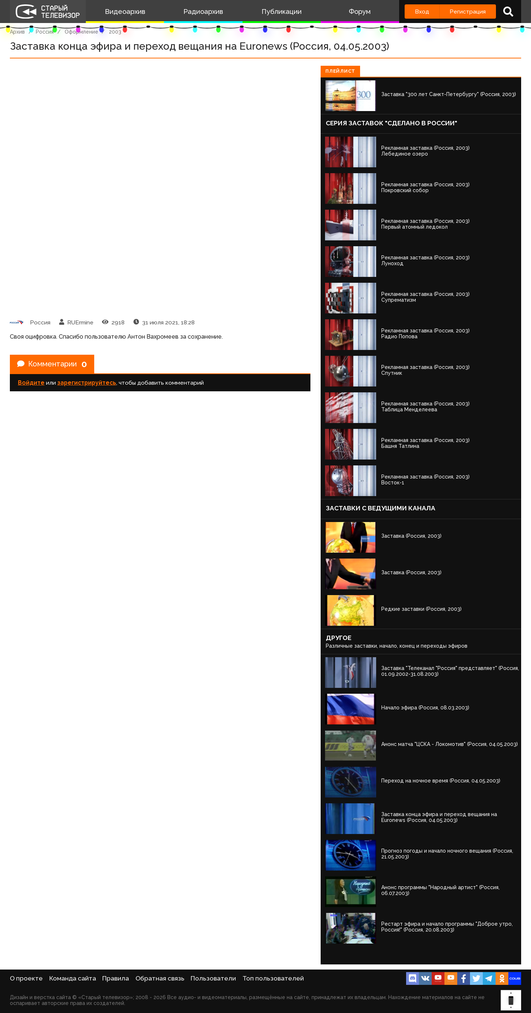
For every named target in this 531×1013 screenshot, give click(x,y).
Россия (45, 32)
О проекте (26, 978)
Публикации (281, 11)
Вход (422, 11)
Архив (17, 32)
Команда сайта (72, 978)
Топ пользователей (273, 978)
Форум (360, 11)
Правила (115, 978)
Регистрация (468, 11)
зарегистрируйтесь (86, 382)
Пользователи (213, 978)
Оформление (81, 32)
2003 (115, 32)
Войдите (31, 382)
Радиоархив (203, 11)
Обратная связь (159, 978)
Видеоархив (125, 11)
